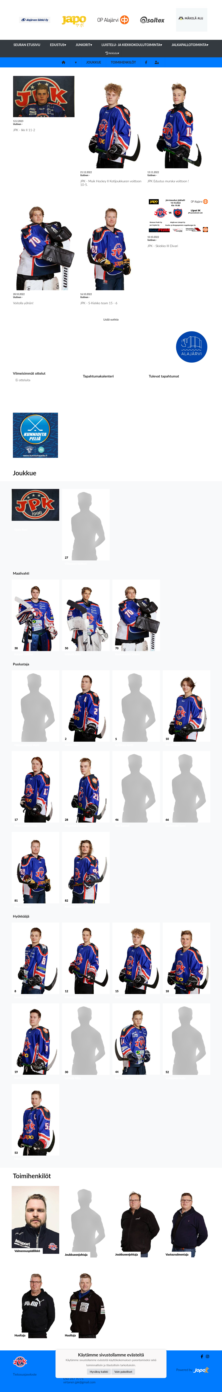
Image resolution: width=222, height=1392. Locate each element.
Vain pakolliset (123, 1371)
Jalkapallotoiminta (190, 45)
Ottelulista (21, 393)
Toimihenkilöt (123, 62)
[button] (35, 528)
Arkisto (112, 53)
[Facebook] (146, 62)
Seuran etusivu (26, 45)
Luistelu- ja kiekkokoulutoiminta (132, 45)
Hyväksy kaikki (99, 1371)
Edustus (58, 45)
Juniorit (84, 45)
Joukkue (93, 62)
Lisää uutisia (110, 319)
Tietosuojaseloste (25, 1374)
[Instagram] (206, 1356)
